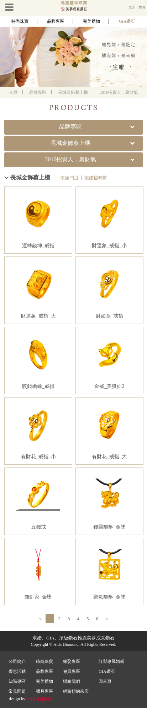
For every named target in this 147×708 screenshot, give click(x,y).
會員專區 (71, 671)
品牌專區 (55, 21)
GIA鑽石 (127, 21)
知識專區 (17, 681)
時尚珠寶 (19, 21)
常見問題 (17, 691)
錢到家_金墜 (38, 597)
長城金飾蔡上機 (73, 92)
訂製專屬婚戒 (111, 661)
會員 (142, 7)
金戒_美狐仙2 (109, 386)
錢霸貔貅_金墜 (109, 527)
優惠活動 (17, 671)
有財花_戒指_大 (109, 456)
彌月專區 (44, 691)
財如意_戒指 (109, 316)
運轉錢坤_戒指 (38, 245)
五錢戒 (38, 527)
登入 (132, 7)
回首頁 (105, 681)
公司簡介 (17, 661)
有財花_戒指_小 (38, 456)
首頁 (13, 92)
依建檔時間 (95, 177)
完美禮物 (91, 21)
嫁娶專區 (71, 661)
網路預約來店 (76, 691)
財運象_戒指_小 (109, 245)
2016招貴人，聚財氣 (119, 92)
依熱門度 (69, 177)
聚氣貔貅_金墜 (109, 597)
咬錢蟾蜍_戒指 (38, 386)
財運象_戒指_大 (38, 316)
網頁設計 (43, 698)
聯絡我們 (71, 681)
